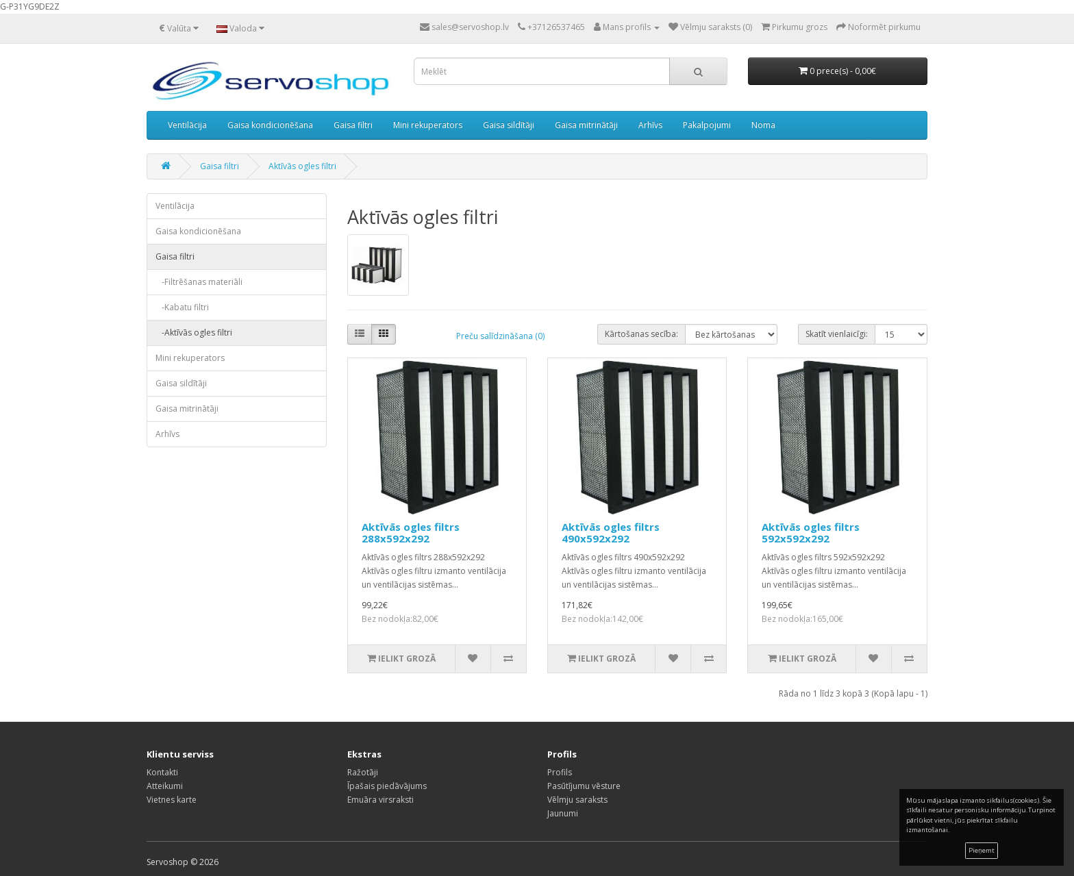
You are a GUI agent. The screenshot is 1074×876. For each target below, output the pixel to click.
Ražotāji (362, 772)
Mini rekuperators (427, 125)
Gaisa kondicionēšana (270, 125)
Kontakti (162, 772)
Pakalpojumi (707, 125)
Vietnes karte (172, 799)
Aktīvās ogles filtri (302, 166)
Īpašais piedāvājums (387, 786)
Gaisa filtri (353, 125)
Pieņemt (982, 850)
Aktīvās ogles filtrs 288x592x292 (411, 532)
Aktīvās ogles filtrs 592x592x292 (811, 532)
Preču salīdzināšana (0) (500, 336)
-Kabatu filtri (182, 307)
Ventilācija (187, 125)
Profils (559, 772)
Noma (763, 125)
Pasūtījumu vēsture (584, 786)
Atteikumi (165, 786)
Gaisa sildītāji (508, 125)
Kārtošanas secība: (641, 334)
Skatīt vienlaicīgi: (837, 334)
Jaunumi (562, 813)
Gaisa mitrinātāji (586, 125)
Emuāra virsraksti (380, 799)
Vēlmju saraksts (577, 799)
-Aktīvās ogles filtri (193, 332)
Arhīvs (650, 125)
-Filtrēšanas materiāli (198, 282)
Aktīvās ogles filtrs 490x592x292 (611, 532)
